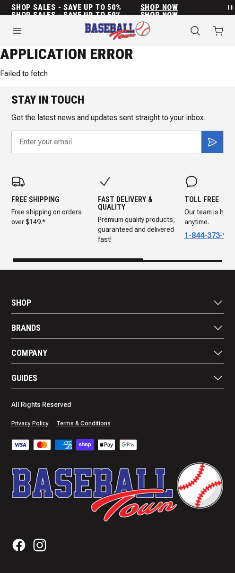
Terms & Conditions (83, 423)
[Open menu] (36, 30)
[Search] (195, 30)
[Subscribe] (212, 142)
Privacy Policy (30, 423)
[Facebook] (18, 545)
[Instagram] (39, 545)
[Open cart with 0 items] (218, 30)
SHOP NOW (159, 7)
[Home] (117, 31)
